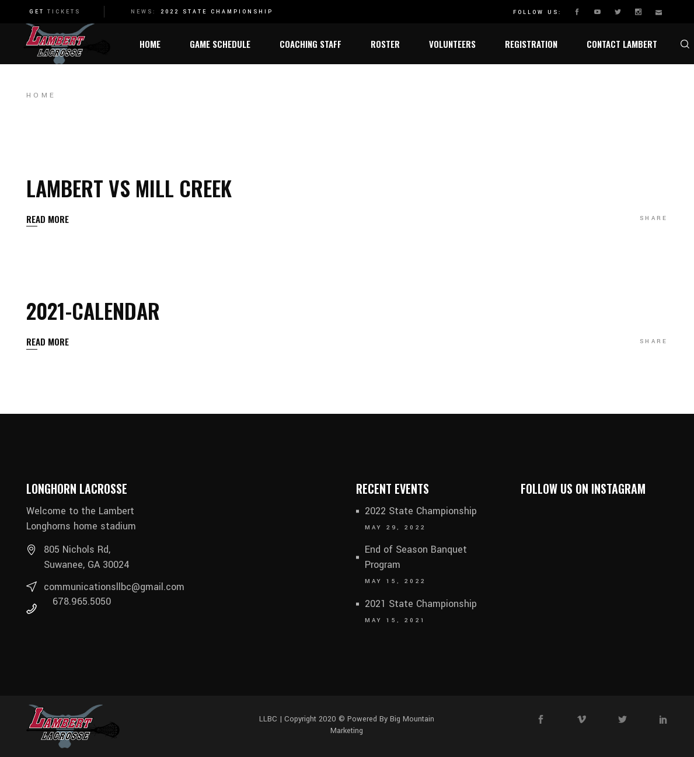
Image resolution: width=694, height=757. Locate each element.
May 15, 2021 (396, 620)
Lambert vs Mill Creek (129, 187)
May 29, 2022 (396, 528)
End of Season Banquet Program (416, 557)
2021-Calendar (93, 310)
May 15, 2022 (396, 581)
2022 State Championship (217, 12)
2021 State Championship (421, 604)
